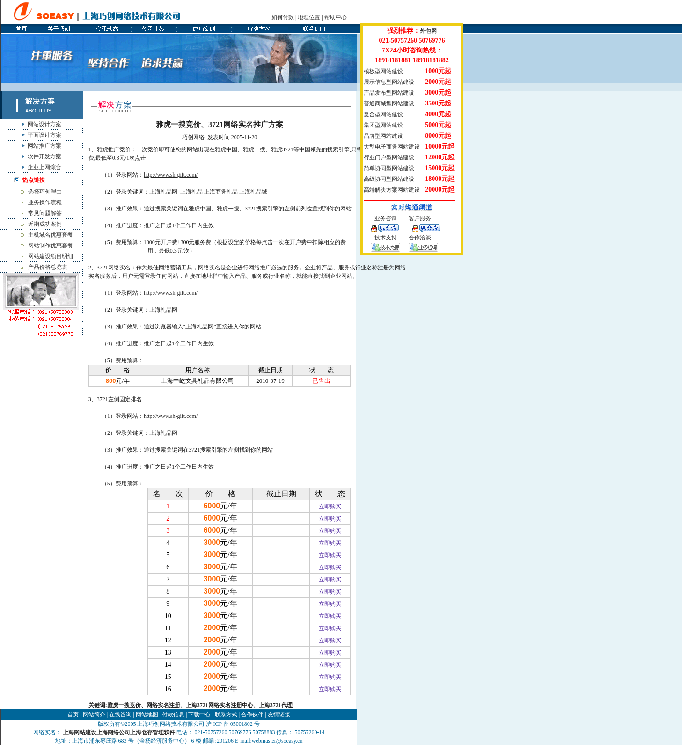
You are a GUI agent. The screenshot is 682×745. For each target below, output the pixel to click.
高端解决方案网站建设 (392, 189)
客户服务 (420, 218)
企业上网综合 (44, 167)
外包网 (428, 31)
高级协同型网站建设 (389, 179)
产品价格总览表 (47, 267)
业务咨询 (385, 218)
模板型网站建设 (383, 71)
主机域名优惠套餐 (50, 234)
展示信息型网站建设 (389, 82)
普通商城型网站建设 (389, 103)
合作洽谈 (420, 237)
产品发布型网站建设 (389, 92)
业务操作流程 (45, 202)
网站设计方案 (44, 124)
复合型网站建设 (383, 114)
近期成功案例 (45, 224)
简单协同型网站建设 (389, 168)
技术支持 (385, 237)
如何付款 (282, 17)
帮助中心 (335, 17)
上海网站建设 (79, 732)
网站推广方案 (44, 145)
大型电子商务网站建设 (392, 146)
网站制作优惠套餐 (50, 245)
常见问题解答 (45, 213)
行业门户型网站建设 (389, 157)
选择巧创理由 (45, 191)
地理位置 (309, 17)
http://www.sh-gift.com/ (171, 174)
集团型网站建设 (383, 125)
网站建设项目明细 (50, 256)
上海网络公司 (113, 732)
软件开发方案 (44, 156)
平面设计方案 (44, 135)
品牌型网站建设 (383, 136)
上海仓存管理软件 (152, 732)
